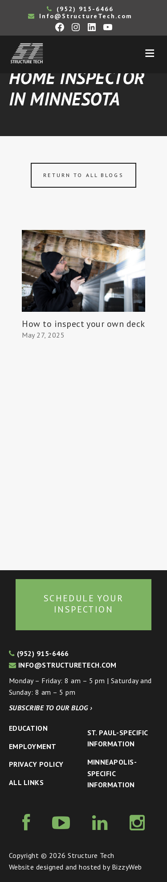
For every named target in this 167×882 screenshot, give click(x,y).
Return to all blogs (83, 175)
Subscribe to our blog (50, 707)
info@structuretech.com (63, 664)
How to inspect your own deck (83, 324)
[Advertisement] (83, 455)
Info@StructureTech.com (80, 16)
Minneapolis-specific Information (112, 773)
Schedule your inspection (83, 604)
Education (28, 728)
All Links (26, 782)
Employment (33, 746)
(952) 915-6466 (80, 8)
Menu (149, 53)
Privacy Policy (36, 764)
